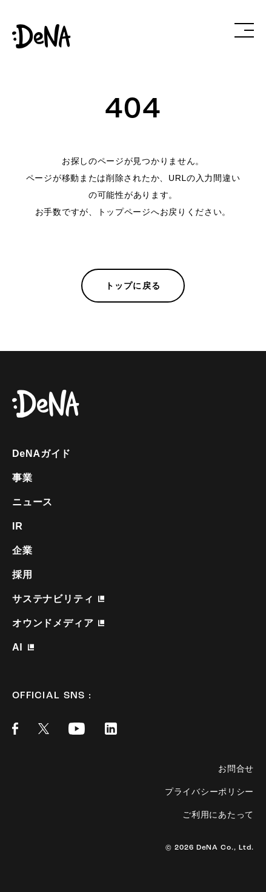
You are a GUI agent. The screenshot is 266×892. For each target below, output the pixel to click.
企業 (22, 550)
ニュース (32, 502)
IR (17, 526)
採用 (22, 574)
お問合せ (236, 768)
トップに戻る (133, 285)
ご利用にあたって (218, 814)
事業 (22, 478)
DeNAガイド (41, 453)
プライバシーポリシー (209, 791)
